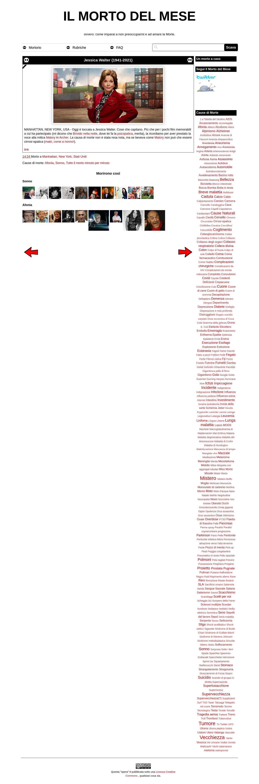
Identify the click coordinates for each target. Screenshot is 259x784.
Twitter (223, 724)
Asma (213, 159)
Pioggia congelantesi (219, 551)
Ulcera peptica (217, 728)
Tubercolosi (224, 718)
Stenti (217, 665)
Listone (220, 420)
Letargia (215, 416)
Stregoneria (226, 669)
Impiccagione (223, 383)
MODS (227, 425)
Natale (205, 495)
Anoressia (228, 147)
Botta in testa (225, 187)
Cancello (205, 205)
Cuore (222, 286)
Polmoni (204, 559)
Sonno (59, 163)
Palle (216, 523)
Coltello (210, 254)
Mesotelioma (226, 461)
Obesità (216, 503)
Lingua (212, 420)
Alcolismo (221, 126)
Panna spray (207, 527)
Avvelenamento (208, 175)
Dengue (207, 302)
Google (224, 375)
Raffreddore (225, 572)
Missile (208, 473)
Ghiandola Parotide (224, 367)
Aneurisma (222, 143)
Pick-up (229, 547)
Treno (231, 714)
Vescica (201, 742)
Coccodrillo (206, 230)
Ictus (209, 383)
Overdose (211, 519)
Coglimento (222, 229)
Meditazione (209, 457)
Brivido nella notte (85, 133)
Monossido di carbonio (211, 487)
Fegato (231, 354)
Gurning (211, 379)
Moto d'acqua (220, 491)
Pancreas (225, 523)
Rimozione (211, 580)
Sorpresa (215, 649)
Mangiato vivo (210, 453)
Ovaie (200, 519)
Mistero (208, 478)
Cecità (210, 217)
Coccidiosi (226, 225)
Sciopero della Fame (223, 600)
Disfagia (229, 306)
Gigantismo (204, 374)
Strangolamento (208, 669)
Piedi (204, 551)
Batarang (214, 180)
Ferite (202, 359)
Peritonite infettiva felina (210, 539)
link (26, 149)
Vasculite (230, 732)
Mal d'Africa (219, 433)
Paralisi (219, 527)
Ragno (199, 576)
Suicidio (204, 677)
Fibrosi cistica (213, 359)
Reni (201, 580)
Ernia (217, 339)
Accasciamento (208, 123)
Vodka (223, 742)
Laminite (213, 412)
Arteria (208, 151)
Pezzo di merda (215, 547)
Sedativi (223, 608)
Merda (214, 461)
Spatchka (214, 653)
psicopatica (125, 133)
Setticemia (225, 620)
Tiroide (222, 710)
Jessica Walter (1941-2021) (108, 60)
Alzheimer (223, 131)
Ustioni (201, 732)
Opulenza (211, 511)
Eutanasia (204, 350)
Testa (214, 710)
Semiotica (212, 612)
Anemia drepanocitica (220, 139)
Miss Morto (226, 469)
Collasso (230, 238)
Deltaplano (204, 298)
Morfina (230, 487)
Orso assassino (206, 515)
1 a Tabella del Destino (212, 119)
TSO (204, 702)
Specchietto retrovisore (221, 657)
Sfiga (202, 624)
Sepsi (214, 616)
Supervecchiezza (216, 694)
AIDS (229, 119)
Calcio (218, 196)
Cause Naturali (223, 213)
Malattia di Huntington (216, 445)
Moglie (205, 483)
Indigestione (224, 388)
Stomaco (227, 665)
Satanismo (203, 592)
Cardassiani (203, 213)
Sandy (200, 588)
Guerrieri (201, 379)
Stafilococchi (206, 665)
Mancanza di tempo (225, 449)
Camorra (229, 200)
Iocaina (202, 404)
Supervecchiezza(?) (209, 698)
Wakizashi (205, 746)
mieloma (209, 750)
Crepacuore (222, 282)
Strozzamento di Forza (212, 673)
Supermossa (216, 690)
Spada (205, 653)
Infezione (217, 392)
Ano (219, 147)
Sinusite (230, 640)
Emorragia (215, 330)
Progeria (229, 564)
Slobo (211, 644)
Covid (206, 278)
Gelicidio (208, 367)
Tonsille (230, 710)
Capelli (214, 209)
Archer (63, 137)
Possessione (205, 564)
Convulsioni (228, 274)
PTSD (222, 519)
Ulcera (204, 728)
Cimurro (230, 217)
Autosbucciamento (216, 171)
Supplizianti (228, 698)
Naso (232, 491)
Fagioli (215, 351)
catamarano (225, 746)
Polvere (230, 560)
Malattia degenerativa (209, 437)
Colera (213, 238)
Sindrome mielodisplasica (211, 640)
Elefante (214, 326)
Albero (211, 127)
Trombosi (212, 718)
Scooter (226, 604)
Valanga (219, 732)
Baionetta (203, 180)
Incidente (208, 387)
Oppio (201, 511)
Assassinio (225, 159)
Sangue (209, 588)
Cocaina (215, 225)
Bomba (211, 187)
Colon (203, 250)
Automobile (224, 167)
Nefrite (213, 495)
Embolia (202, 330)
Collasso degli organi (209, 241)
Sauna (214, 592)
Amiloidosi (205, 135)
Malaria (230, 433)
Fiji (224, 358)
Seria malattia (226, 616)
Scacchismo (227, 592)
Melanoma (223, 457)
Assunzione (210, 163)
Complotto (214, 274)
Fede (222, 354)
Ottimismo (228, 515)
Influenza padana (206, 396)
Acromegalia (226, 123)
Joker (221, 407)
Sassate (220, 588)
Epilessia (227, 334)
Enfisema (206, 334)
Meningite (204, 461)
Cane (228, 204)
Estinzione (223, 346)
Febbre (215, 354)
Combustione (224, 258)
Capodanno (225, 209)
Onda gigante (225, 507)
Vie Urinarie (213, 742)
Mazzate (224, 453)
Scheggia (202, 600)
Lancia (222, 412)
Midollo (205, 465)
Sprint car (208, 661)
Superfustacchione (216, 685)
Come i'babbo (206, 262)
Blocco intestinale (222, 183)
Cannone (205, 209)
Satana (230, 588)
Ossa (219, 515)
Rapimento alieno (219, 576)
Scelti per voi (222, 596)
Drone (231, 322)
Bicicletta (206, 183)
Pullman (204, 572)
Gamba (231, 362)
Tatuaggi (219, 702)
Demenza (217, 298)
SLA (201, 584)
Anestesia (208, 143)
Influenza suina (225, 395)
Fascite (231, 351)
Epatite (217, 334)
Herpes (220, 379)
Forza (229, 359)
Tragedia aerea (207, 714)
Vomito (232, 742)
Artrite (205, 155)
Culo (213, 286)
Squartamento (221, 661)
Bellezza (227, 179)
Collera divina (224, 246)
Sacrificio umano (214, 584)
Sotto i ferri (227, 649)
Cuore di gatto (216, 290)
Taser (211, 702)
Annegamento (206, 147)
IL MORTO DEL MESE (129, 16)
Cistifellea (205, 225)
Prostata (216, 568)
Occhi (225, 503)
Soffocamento (223, 644)
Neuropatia (204, 499)
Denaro (229, 298)
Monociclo (225, 483)
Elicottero (225, 326)
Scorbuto (202, 608)
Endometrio (229, 330)
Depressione (205, 306)
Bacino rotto (226, 175)
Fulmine (210, 362)
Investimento (226, 400)
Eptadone (208, 339)
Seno (221, 612)
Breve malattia (210, 192)
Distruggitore (207, 314)
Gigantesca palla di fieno (216, 371)
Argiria (200, 151)
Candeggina (217, 205)
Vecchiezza (212, 737)
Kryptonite (202, 412)
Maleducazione (205, 449)
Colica (221, 238)
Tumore (207, 723)
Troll (203, 718)
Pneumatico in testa (208, 555)
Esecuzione (210, 342)
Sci (210, 600)
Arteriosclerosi (221, 151)
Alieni (231, 127)
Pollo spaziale (227, 555)
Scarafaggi (207, 596)
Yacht (215, 746)
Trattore (223, 714)
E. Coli (204, 327)
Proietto (203, 568)
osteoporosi (221, 750)
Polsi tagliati (218, 560)
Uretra (228, 728)
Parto (214, 535)
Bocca (203, 187)
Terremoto (217, 706)
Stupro (228, 673)
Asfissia (204, 159)
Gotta (231, 375)
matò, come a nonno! (59, 141)
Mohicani (215, 483)
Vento (229, 738)
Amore (216, 135)
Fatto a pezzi (203, 354)
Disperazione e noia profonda (216, 310)
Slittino (203, 644)
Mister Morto (220, 473)
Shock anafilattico (216, 624)
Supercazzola (219, 682)
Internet (201, 400)
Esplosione (209, 346)
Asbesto (213, 155)
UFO (230, 724)
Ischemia (211, 407)
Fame (223, 351)
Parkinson (203, 535)
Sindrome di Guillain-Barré (219, 632)
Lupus (218, 425)
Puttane (214, 572)
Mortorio (35, 47)
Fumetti (220, 362)
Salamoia (229, 584)
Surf (199, 702)
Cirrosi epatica (222, 221)
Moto (209, 491)
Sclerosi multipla (211, 604)
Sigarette (209, 628)
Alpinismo (208, 131)
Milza (213, 465)
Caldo (227, 196)
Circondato (207, 221)
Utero (210, 732)
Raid (206, 576)
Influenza (230, 391)
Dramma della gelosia (215, 322)
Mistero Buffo (225, 479)
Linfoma (202, 420)
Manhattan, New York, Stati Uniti (64, 156)
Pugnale (229, 568)
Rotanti (230, 580)
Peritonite (230, 535)
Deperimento (221, 302)
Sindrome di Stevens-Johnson (216, 636)
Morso (201, 491)
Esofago (224, 342)
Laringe (231, 412)
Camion (219, 200)
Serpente (205, 620)
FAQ (119, 47)
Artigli (232, 151)
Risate (221, 580)
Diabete (219, 306)
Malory (50, 137)
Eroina (225, 338)
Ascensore (225, 155)
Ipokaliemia (213, 404)
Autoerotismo (208, 167)
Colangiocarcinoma (212, 233)
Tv (218, 724)
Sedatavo (213, 608)
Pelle (220, 535)
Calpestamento (205, 201)
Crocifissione (203, 286)
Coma (219, 254)
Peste (201, 547)
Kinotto (229, 408)
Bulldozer (228, 192)
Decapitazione (221, 294)
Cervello (220, 217)
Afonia (49, 163)
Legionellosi (204, 416)
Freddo (200, 363)
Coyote (215, 278)
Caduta (207, 196)
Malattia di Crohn (223, 441)
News (213, 499)
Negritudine (224, 495)
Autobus (223, 163)
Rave (233, 576)
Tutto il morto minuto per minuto (87, 163)
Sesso (215, 620)
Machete (204, 429)
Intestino (211, 400)
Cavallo (201, 217)
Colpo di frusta (216, 250)
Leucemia (227, 416)
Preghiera (218, 564)
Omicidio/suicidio (208, 507)
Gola (215, 374)
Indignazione (203, 392)
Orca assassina (225, 511)
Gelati (200, 367)
